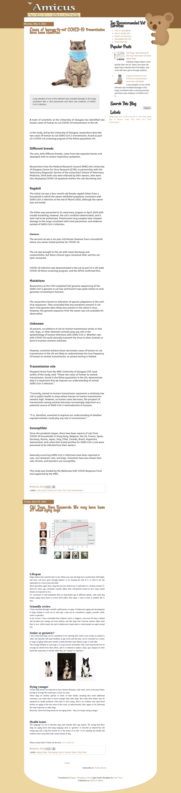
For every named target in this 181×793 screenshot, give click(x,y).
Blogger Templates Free (79, 778)
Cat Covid (41, 490)
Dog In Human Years (67, 752)
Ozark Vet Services (123, 36)
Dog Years (82, 752)
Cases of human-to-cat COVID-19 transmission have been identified (67, 30)
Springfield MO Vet (123, 39)
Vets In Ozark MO (122, 33)
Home (67, 763)
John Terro (118, 778)
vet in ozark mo (67, 743)
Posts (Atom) (100, 768)
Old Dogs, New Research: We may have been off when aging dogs (67, 508)
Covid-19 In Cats (54, 490)
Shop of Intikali (96, 780)
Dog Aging (52, 752)
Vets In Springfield (123, 30)
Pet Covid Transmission (72, 490)
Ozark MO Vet (121, 42)
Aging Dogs (42, 752)
